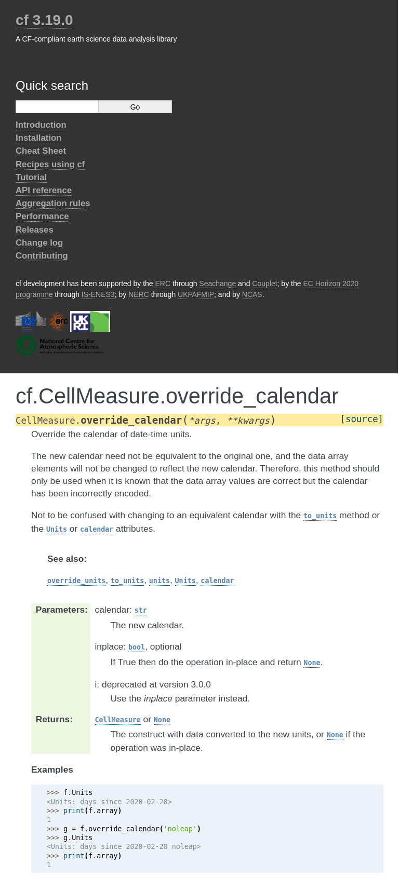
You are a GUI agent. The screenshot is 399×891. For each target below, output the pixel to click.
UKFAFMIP (196, 294)
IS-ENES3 (98, 294)
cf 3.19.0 (44, 20)
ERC (163, 283)
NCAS (252, 294)
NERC (138, 294)
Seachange (217, 283)
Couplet (264, 283)
